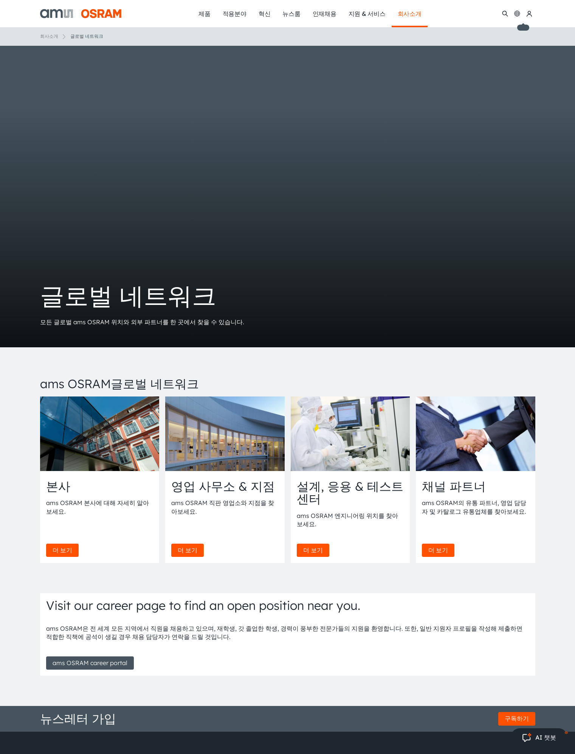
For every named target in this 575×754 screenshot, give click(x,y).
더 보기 (62, 550)
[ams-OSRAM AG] (80, 13)
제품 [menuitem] (204, 13)
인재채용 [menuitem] (324, 13)
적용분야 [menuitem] (234, 13)
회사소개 (49, 36)
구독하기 (517, 718)
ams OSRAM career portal (90, 663)
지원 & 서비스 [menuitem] (367, 13)
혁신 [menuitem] (265, 13)
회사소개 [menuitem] (410, 13)
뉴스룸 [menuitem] (291, 13)
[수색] (505, 13)
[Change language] (517, 13)
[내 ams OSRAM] (529, 13)
